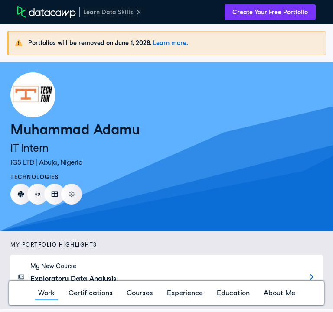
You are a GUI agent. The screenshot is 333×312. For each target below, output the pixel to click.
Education (233, 293)
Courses (140, 293)
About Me (279, 293)
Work (46, 293)
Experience (185, 293)
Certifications (91, 293)
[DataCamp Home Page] (46, 12)
